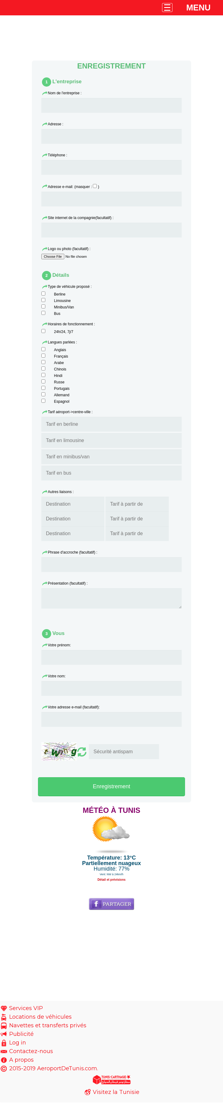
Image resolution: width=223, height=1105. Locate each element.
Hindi (58, 376)
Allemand (61, 395)
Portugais (62, 388)
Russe (59, 382)
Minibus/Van (64, 307)
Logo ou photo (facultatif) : (69, 249)
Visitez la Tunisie (116, 1094)
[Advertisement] (111, 960)
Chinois (60, 369)
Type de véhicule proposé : (70, 286)
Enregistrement (111, 789)
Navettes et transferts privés (47, 1028)
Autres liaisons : (61, 492)
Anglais (60, 350)
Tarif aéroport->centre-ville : (70, 412)
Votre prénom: (59, 647)
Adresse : (55, 124)
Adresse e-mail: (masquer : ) (73, 186)
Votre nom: (57, 678)
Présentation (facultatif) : (68, 583)
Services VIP (26, 1010)
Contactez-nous (31, 1053)
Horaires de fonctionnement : (71, 324)
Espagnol (61, 401)
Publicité (21, 1036)
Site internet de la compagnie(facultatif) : (81, 218)
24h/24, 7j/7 (63, 332)
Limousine (62, 301)
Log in (17, 1045)
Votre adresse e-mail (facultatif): (74, 709)
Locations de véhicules (40, 1019)
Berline (59, 294)
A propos (21, 1062)
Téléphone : (57, 155)
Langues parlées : (62, 342)
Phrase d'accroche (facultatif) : (72, 552)
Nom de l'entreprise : (64, 93)
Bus (57, 314)
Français (61, 356)
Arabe (59, 363)
